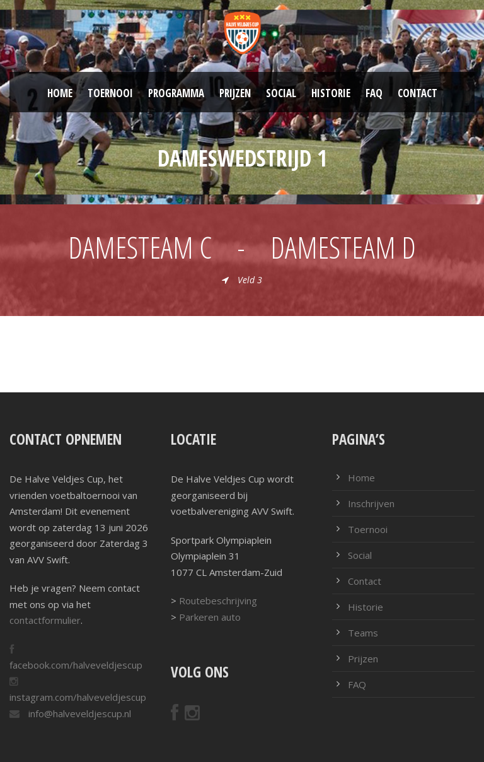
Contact (417, 93)
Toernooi (110, 93)
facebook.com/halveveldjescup (75, 665)
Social (281, 93)
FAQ (374, 93)
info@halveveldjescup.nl (78, 713)
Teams (363, 632)
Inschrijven (371, 503)
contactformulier (45, 620)
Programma (176, 93)
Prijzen (235, 93)
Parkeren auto (210, 617)
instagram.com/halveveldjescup (77, 697)
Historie (330, 93)
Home (59, 93)
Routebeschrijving (218, 600)
